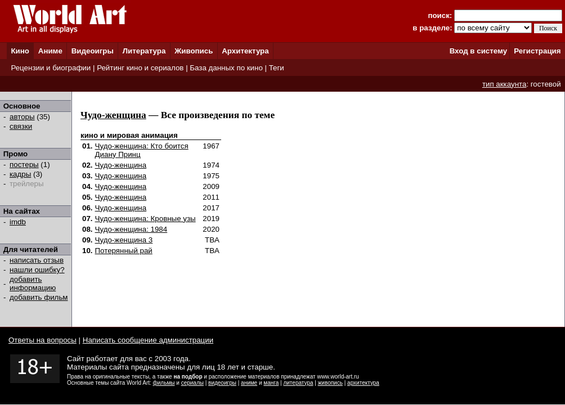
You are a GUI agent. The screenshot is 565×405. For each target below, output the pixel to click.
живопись (330, 383)
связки (21, 126)
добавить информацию (33, 283)
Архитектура (245, 51)
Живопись (193, 51)
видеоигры (222, 383)
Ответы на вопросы (42, 340)
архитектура (363, 383)
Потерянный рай (124, 250)
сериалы (192, 383)
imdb (18, 222)
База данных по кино (226, 68)
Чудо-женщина (113, 115)
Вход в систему (478, 51)
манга (271, 383)
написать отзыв (37, 260)
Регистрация (537, 51)
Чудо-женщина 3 (124, 240)
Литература (144, 51)
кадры (20, 174)
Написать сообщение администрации (148, 340)
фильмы (164, 383)
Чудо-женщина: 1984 (131, 229)
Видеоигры (92, 51)
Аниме (50, 51)
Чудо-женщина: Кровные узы (145, 218)
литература (298, 383)
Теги (276, 68)
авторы (22, 116)
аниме (249, 383)
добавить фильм (39, 297)
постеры (24, 164)
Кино (20, 51)
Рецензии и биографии (51, 68)
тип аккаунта (504, 84)
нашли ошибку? (37, 270)
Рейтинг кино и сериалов (140, 68)
